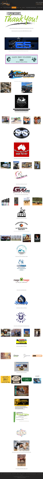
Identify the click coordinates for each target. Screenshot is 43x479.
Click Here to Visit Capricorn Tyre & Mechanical (21, 231)
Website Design (19, 477)
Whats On (23, 7)
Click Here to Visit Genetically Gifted (21, 256)
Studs (20, 7)
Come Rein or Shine (40, 7)
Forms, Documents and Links (7, 7)
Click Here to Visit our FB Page (21, 307)
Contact (21, 9)
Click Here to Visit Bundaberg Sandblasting (21, 81)
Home (1, 7)
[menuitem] (1, 474)
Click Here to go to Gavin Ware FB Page (21, 194)
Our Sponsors (14, 7)
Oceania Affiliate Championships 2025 (31, 7)
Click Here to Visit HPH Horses (21, 218)
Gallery (18, 7)
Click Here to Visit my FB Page (21, 372)
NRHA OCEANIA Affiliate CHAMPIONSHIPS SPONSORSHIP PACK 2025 (21, 28)
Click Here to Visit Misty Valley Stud (21, 468)
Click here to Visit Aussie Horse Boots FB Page (21, 158)
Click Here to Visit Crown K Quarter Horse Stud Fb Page (21, 452)
